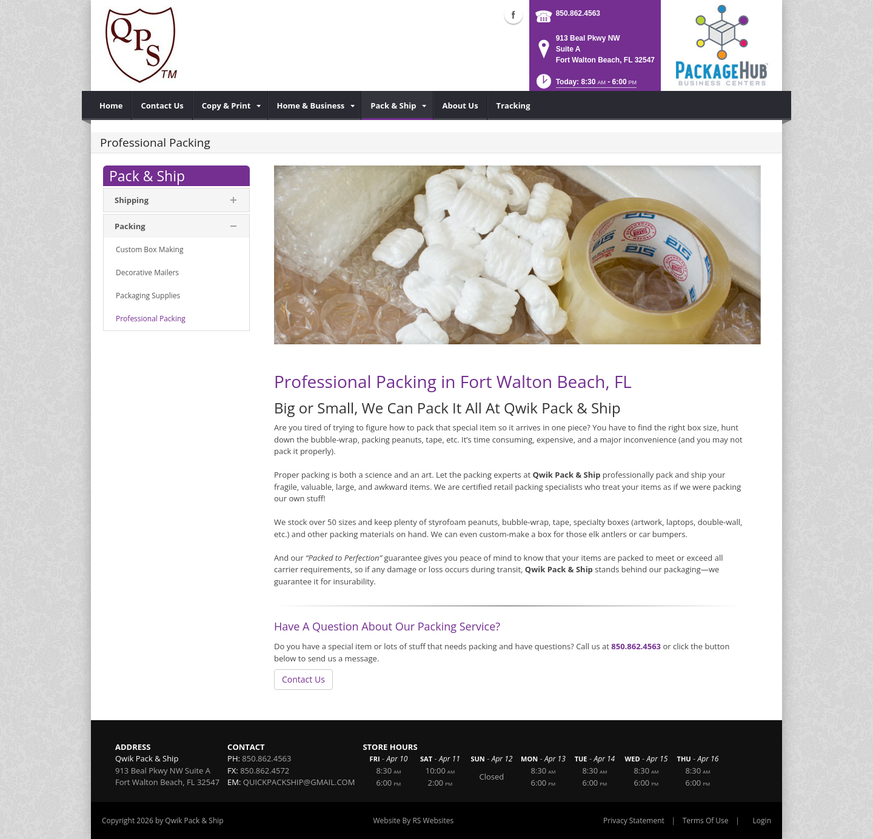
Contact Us (303, 679)
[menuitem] (111, 105)
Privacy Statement (633, 820)
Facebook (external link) (513, 14)
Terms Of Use (706, 820)
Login (762, 820)
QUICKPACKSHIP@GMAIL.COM (299, 782)
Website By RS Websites (413, 820)
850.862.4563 (578, 13)
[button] (585, 85)
